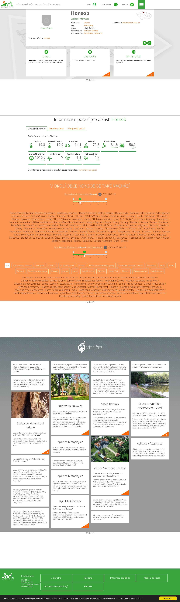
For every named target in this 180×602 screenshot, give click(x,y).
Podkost (74, 231)
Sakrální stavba (157, 271)
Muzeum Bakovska (135, 280)
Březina (87, 23)
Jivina (141, 219)
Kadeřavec (162, 219)
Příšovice (146, 231)
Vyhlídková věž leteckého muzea (76, 293)
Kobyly (89, 222)
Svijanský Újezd (52, 237)
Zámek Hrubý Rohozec (130, 283)
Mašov (55, 225)
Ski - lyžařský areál (67, 265)
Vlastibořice (135, 237)
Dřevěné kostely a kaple (37, 271)
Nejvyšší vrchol (88, 271)
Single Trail (113, 271)
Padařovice (149, 228)
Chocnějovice (39, 216)
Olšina (132, 228)
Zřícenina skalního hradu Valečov (61, 277)
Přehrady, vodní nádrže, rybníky (101, 265)
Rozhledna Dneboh (32, 277)
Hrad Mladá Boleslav (24, 293)
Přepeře (101, 231)
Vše (7, 265)
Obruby (99, 228)
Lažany (124, 222)
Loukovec (164, 222)
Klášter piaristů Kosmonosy (55, 286)
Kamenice (25, 222)
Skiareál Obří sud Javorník (152, 293)
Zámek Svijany (57, 280)
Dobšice (105, 216)
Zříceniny (20, 271)
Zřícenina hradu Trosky (65, 289)
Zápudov (87, 240)
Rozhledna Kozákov (127, 293)
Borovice (73, 213)
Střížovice (14, 237)
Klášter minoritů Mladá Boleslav (117, 289)
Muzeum (125, 271)
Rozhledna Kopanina (47, 293)
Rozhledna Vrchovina (29, 286)
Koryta (107, 222)
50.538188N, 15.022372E (93, 33)
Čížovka (61, 216)
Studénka (26, 237)
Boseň (82, 213)
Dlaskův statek (78, 286)
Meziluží (64, 225)
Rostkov (30, 234)
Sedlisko (57, 234)
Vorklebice (148, 237)
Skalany (90, 234)
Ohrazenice (111, 228)
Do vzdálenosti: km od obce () (78, 247)
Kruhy (116, 222)
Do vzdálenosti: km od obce (81, 194)
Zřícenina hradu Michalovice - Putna (32, 289)
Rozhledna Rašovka (105, 293)
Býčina (165, 213)
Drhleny (15, 219)
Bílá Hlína (62, 213)
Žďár (116, 240)
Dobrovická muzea (111, 296)
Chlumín (26, 216)
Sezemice (79, 234)
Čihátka (51, 216)
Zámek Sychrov (50, 283)
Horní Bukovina (62, 219)
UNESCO (51, 265)
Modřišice (119, 225)
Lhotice (134, 222)
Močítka (108, 225)
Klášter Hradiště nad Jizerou (46, 222)
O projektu (56, 577)
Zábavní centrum (140, 271)
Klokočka (67, 222)
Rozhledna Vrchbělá (69, 296)
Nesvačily (42, 228)
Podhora (39, 231)
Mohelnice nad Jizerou (137, 225)
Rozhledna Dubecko (89, 289)
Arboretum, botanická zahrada (130, 265)
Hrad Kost (152, 280)
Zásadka (107, 240)
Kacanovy (150, 219)
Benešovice (49, 213)
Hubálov (97, 219)
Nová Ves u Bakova (83, 228)
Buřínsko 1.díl (137, 213)
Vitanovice (122, 237)
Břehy (101, 213)
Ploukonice (15, 231)
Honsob (80, 13)
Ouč (140, 228)
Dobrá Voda (92, 216)
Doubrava (150, 216)
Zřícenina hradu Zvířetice (27, 283)
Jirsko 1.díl (119, 219)
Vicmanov (110, 237)
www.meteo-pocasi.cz (88, 170)
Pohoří (92, 231)
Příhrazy (136, 231)
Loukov (153, 222)
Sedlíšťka (68, 234)
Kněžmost (79, 222)
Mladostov (75, 225)
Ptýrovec (166, 231)
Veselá (99, 237)
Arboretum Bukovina (106, 283)
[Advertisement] (90, 98)
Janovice (108, 219)
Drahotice (162, 216)
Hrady (162, 265)
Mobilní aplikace (152, 577)
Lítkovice (143, 222)
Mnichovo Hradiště (91, 31)
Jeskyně (65, 271)
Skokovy (100, 234)
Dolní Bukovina (127, 216)
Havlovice (25, 219)
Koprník (98, 222)
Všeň (157, 237)
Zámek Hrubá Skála (154, 283)
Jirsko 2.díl (131, 219)
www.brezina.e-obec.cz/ (131, 23)
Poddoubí (28, 231)
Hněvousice (38, 219)
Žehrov (124, 240)
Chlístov (16, 216)
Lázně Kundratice (91, 296)
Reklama (88, 577)
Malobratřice (29, 225)
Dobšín (114, 216)
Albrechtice (16, 213)
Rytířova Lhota (43, 234)
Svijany (65, 237)
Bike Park (101, 271)
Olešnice (123, 228)
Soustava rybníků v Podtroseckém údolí (140, 286)
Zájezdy (56, 240)
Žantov (77, 240)
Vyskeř (165, 237)
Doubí (140, 216)
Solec (122, 234)
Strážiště (161, 234)
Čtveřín (70, 216)
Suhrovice (38, 237)
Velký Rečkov (87, 237)
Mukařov (163, 225)
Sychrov (75, 237)
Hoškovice (77, 219)
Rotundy (54, 271)
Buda (118, 213)
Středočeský (88, 25)
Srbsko (151, 234)
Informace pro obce (120, 577)
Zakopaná (67, 240)
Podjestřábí (62, 231)
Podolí (83, 231)
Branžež (91, 213)
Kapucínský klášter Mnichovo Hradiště (99, 277)
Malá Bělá (16, 225)
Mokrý (153, 225)
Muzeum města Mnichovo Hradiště (139, 277)
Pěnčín (160, 228)
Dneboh (80, 216)
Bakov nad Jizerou (33, 213)
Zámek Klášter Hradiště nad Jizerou (85, 280)
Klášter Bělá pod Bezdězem (150, 289)
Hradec (87, 219)
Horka (49, 219)
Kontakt (88, 586)
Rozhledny (151, 265)
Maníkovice (44, 225)
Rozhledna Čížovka (114, 280)
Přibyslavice (124, 231)
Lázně (75, 271)
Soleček (131, 234)
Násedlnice (29, 228)
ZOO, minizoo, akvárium (22, 265)
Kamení (14, 222)
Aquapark (40, 265)
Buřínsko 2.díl (153, 213)
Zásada (97, 240)
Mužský (18, 228)
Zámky (171, 265)
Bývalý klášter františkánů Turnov (77, 283)
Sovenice (141, 234)
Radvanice (19, 234)
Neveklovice (55, 228)
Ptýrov (156, 231)
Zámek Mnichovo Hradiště (34, 280)
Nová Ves (67, 228)
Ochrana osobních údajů (56, 586)
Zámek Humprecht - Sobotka (103, 286)
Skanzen (81, 265)
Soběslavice (112, 234)
